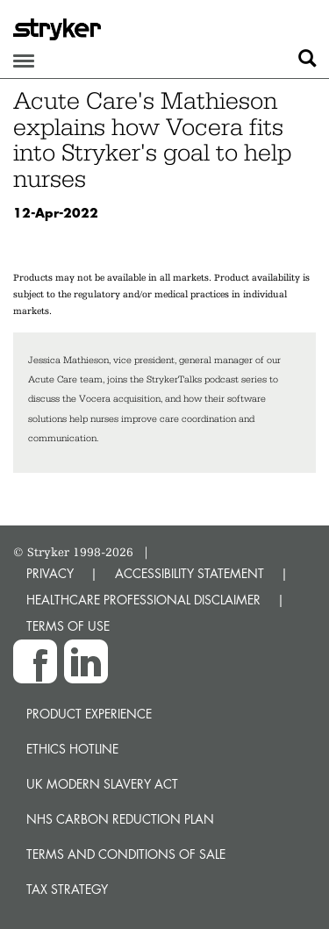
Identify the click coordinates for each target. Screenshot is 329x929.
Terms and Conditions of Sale (125, 854)
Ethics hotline (72, 748)
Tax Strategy (67, 889)
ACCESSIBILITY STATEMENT (189, 573)
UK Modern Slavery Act (102, 783)
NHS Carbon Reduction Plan (120, 819)
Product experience (89, 713)
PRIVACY (50, 573)
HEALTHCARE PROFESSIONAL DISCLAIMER (143, 599)
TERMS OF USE (68, 626)
